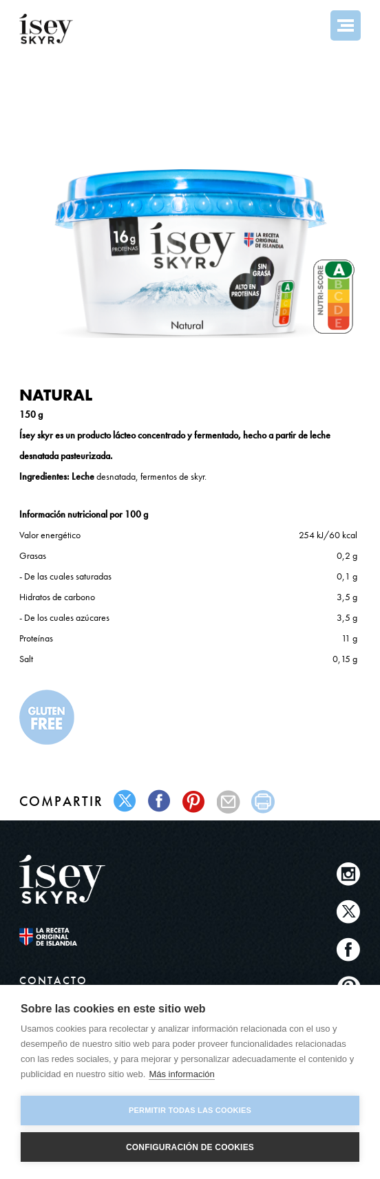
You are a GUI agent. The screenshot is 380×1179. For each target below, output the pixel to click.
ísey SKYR (46, 29)
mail (229, 801)
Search (308, 25)
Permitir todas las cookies (190, 1110)
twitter (126, 801)
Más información (181, 1074)
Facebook (349, 949)
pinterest (194, 801)
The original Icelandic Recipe (62, 937)
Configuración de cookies (190, 1147)
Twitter (349, 912)
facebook (160, 801)
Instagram (349, 874)
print (263, 801)
